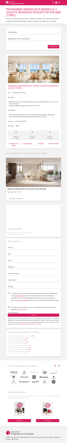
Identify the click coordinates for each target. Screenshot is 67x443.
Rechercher (53, 46)
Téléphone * (11, 267)
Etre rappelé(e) (27, 143)
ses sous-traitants (22, 300)
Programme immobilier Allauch (18, 338)
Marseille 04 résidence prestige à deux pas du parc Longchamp (26, 189)
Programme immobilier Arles (17, 340)
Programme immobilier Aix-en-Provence (21, 336)
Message (10, 286)
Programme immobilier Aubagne (18, 341)
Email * (10, 260)
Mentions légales (48, 437)
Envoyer (33, 315)
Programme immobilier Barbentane (19, 345)
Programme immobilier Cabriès (18, 353)
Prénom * (10, 247)
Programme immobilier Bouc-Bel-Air (19, 349)
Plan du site (14, 439)
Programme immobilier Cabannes (18, 351)
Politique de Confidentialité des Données (30, 324)
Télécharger (19, 420)
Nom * (9, 254)
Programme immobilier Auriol (17, 343)
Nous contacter (54, 143)
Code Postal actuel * (14, 273)
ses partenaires (19, 295)
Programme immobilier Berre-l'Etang (19, 347)
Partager (41, 143)
